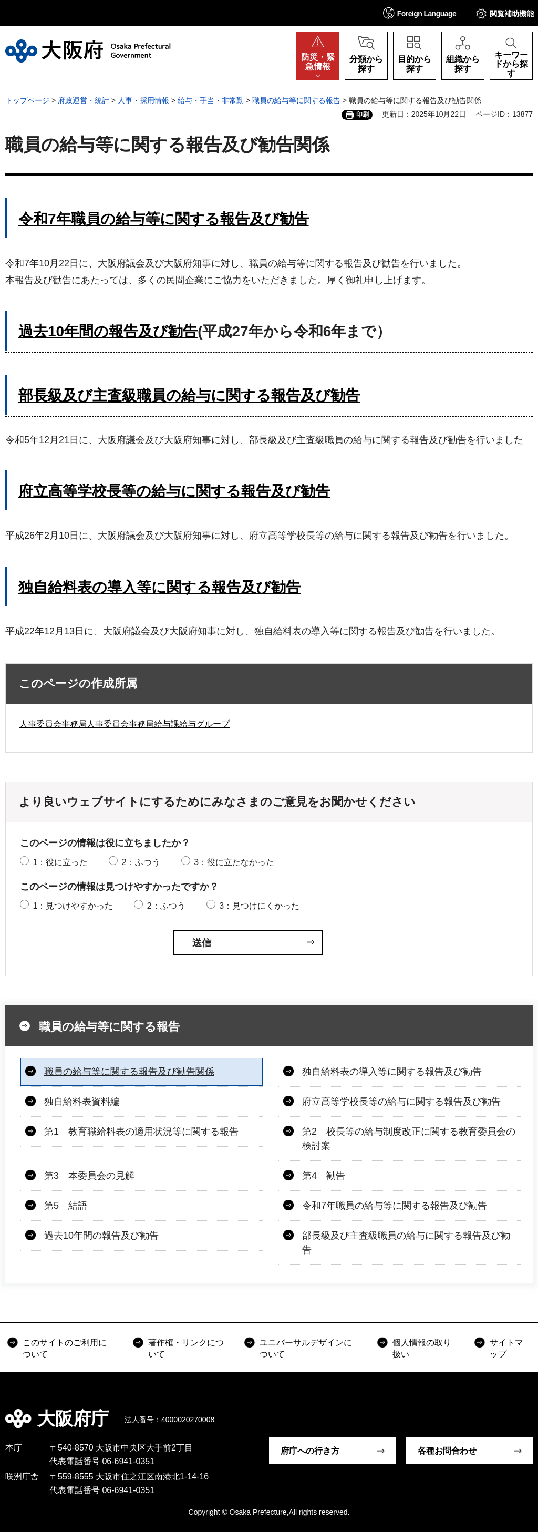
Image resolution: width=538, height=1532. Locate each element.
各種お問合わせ (447, 1450)
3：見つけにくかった (259, 905)
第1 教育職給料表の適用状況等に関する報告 (141, 1131)
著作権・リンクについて (186, 1348)
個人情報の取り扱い (421, 1348)
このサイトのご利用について (65, 1348)
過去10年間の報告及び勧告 (101, 1235)
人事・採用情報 (143, 100)
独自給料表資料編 (82, 1101)
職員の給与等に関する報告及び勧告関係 (129, 1071)
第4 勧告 (323, 1175)
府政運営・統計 (83, 100)
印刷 (362, 114)
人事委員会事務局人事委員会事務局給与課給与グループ (124, 723)
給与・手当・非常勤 (211, 100)
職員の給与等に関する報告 (296, 100)
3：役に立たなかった (234, 862)
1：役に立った (60, 862)
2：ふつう (141, 862)
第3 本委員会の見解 (89, 1175)
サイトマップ (506, 1348)
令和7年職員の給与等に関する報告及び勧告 (163, 219)
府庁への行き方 (310, 1450)
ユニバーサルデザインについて (306, 1348)
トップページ (27, 100)
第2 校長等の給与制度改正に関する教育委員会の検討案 (408, 1138)
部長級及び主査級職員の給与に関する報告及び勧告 (189, 395)
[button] (420, 13)
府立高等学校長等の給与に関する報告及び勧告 (174, 491)
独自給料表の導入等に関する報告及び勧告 (159, 587)
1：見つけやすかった (73, 905)
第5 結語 (65, 1205)
